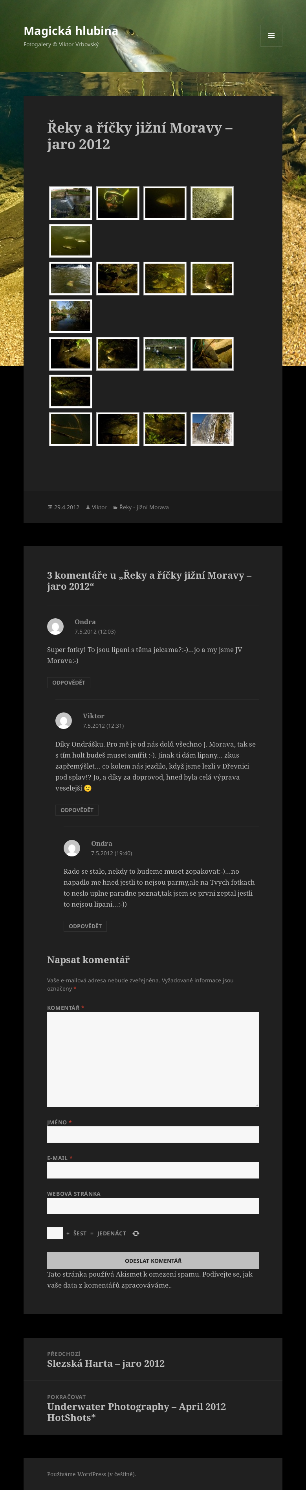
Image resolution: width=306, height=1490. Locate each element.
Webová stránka (74, 1193)
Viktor (99, 507)
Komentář (66, 1007)
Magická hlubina (71, 30)
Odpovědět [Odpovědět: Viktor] (76, 810)
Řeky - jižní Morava (144, 507)
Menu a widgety (271, 46)
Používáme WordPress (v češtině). (91, 1474)
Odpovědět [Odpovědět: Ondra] (68, 682)
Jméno (59, 1122)
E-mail (60, 1158)
